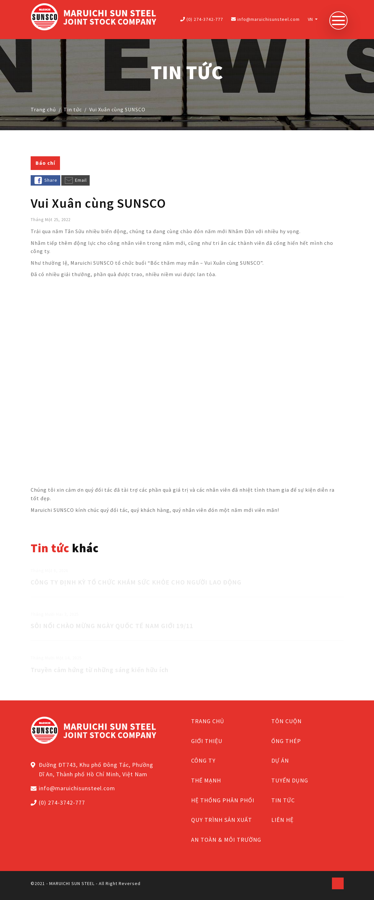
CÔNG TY (203, 760)
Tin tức (73, 109)
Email (75, 180)
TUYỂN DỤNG (289, 780)
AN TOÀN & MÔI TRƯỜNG (226, 839)
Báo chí (45, 163)
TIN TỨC (283, 800)
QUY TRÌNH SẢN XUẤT (221, 819)
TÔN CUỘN (286, 721)
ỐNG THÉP (286, 741)
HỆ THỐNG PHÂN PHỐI (222, 800)
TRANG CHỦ (207, 721)
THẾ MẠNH (206, 780)
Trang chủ (43, 109)
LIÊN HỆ (282, 819)
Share (45, 180)
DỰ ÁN (280, 760)
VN (311, 19)
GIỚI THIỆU (206, 741)
